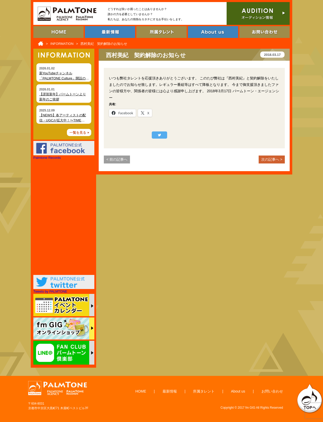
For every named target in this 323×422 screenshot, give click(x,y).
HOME (140, 391)
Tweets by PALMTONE (50, 291)
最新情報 (170, 391)
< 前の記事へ (116, 159)
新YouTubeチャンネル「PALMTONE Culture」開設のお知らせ (64, 78)
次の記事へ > (271, 159)
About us (238, 391)
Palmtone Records (47, 158)
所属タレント (204, 391)
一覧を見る (77, 133)
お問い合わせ (272, 391)
